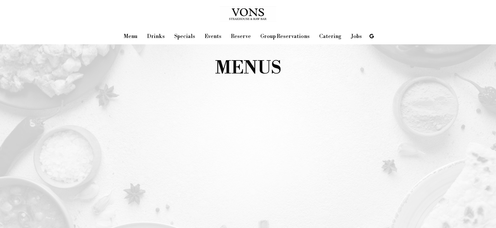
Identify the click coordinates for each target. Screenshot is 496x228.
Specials (184, 36)
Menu (131, 36)
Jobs (356, 36)
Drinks (156, 36)
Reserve (241, 36)
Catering (330, 36)
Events (213, 36)
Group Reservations (285, 36)
